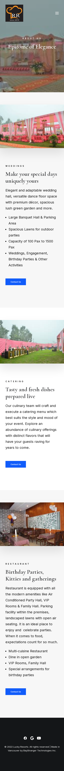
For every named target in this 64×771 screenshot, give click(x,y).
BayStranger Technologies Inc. (39, 750)
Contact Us (15, 282)
